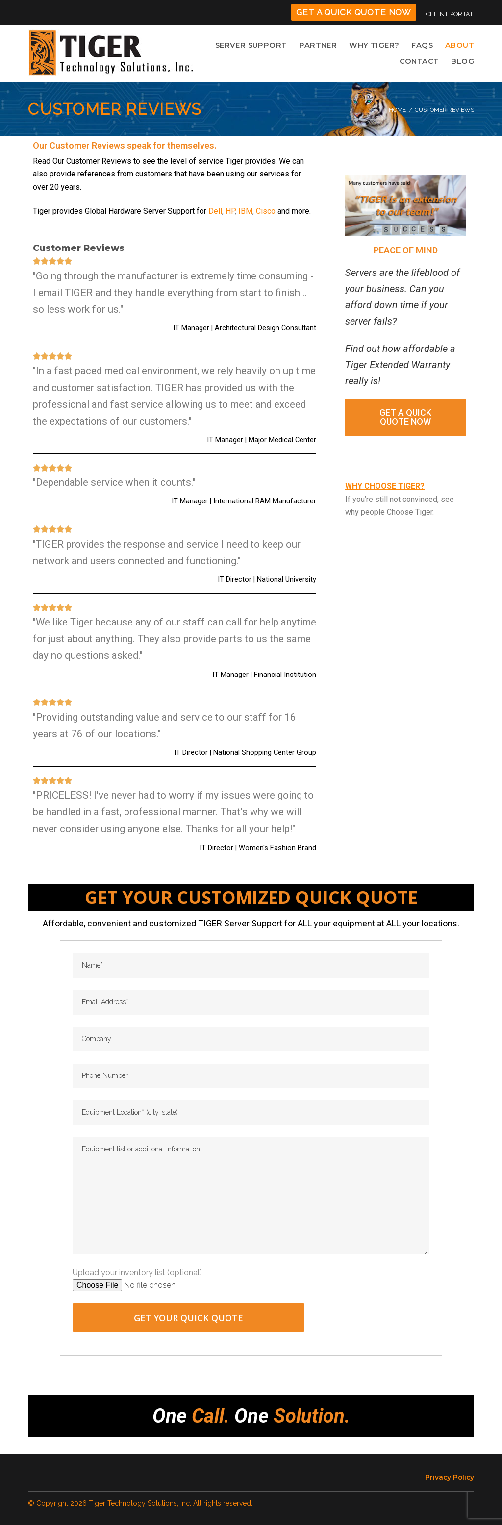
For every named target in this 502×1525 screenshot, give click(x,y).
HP (230, 212)
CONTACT (421, 62)
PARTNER (323, 45)
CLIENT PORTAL (450, 14)
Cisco (266, 212)
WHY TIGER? (377, 45)
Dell (215, 212)
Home (397, 111)
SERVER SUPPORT (259, 45)
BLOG (463, 62)
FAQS (424, 45)
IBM (245, 212)
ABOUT (460, 45)
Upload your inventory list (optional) (137, 1273)
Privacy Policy (449, 1477)
